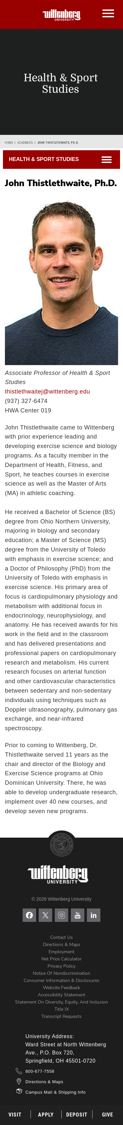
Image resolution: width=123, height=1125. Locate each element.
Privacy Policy (61, 966)
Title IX (61, 1009)
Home (9, 142)
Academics (25, 142)
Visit (15, 1115)
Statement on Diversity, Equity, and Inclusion (61, 1002)
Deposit (77, 1115)
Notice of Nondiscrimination (61, 973)
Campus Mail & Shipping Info (56, 1092)
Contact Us (61, 937)
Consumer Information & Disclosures (61, 980)
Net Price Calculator (61, 959)
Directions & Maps (61, 944)
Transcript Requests (61, 1016)
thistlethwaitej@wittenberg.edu (47, 391)
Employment (61, 952)
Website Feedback (61, 988)
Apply (46, 1115)
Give (107, 1115)
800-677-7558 (40, 1071)
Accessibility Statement (61, 995)
